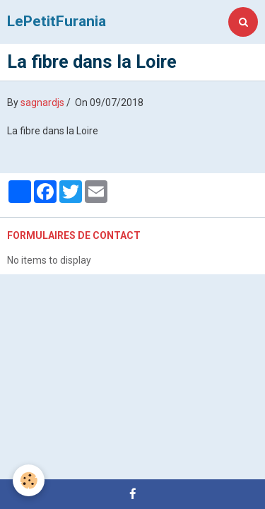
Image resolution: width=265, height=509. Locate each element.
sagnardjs (42, 102)
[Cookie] (29, 480)
